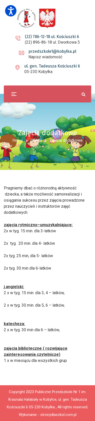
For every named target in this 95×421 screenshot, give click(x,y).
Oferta (36, 140)
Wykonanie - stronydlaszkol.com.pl (48, 414)
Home (17, 140)
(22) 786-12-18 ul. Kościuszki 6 (52, 36)
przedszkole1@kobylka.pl (52, 51)
